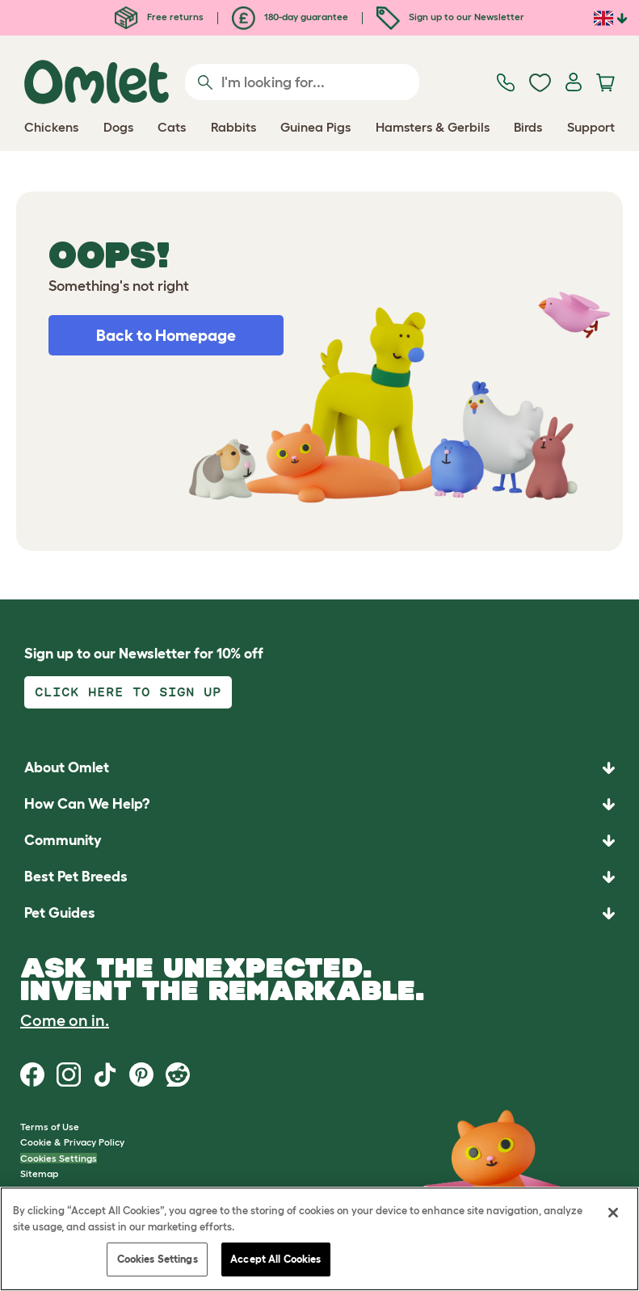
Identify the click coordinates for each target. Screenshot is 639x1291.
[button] (319, 913)
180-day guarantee (290, 16)
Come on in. (64, 1020)
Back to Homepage (166, 335)
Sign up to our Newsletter (450, 16)
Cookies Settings (58, 1158)
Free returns (159, 16)
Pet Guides (59, 913)
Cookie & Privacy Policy (72, 1142)
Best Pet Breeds (76, 876)
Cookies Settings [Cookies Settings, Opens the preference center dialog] (157, 1259)
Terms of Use (49, 1126)
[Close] (613, 1212)
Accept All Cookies (275, 1259)
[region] (319, 1239)
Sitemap (39, 1173)
